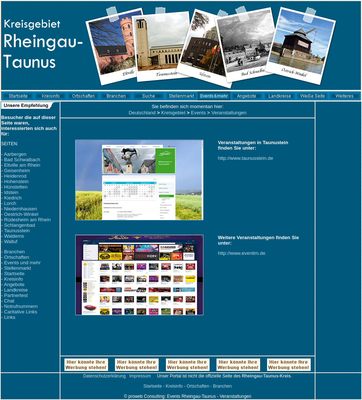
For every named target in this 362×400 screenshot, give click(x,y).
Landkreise (16, 290)
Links (9, 317)
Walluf (10, 241)
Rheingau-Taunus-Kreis (266, 376)
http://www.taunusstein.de (245, 158)
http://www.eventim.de (241, 253)
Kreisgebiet (173, 112)
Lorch (10, 203)
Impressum (140, 376)
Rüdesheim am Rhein (27, 219)
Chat (9, 301)
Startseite (14, 273)
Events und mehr (22, 262)
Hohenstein (16, 181)
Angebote (14, 284)
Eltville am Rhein (22, 165)
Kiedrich (12, 198)
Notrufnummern (21, 306)
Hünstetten (15, 187)
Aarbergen (15, 154)
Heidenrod (15, 176)
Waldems (14, 236)
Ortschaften (16, 257)
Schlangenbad (19, 225)
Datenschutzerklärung (104, 376)
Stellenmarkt (17, 268)
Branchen (14, 251)
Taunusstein (17, 230)
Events (198, 112)
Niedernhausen (20, 208)
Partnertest (16, 295)
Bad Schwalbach (22, 159)
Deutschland (142, 112)
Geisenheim (17, 170)
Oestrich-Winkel (21, 214)
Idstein (11, 192)
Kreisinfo (13, 279)
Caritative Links (20, 311)
